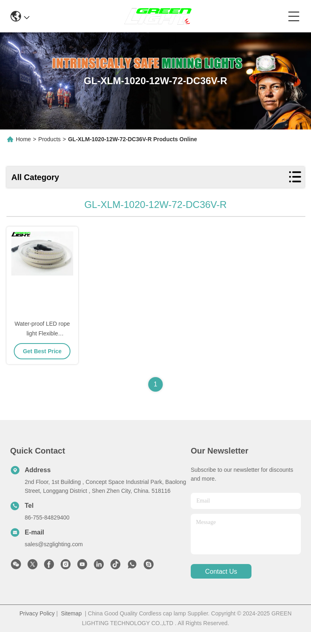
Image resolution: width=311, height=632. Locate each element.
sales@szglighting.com (54, 544)
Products (49, 139)
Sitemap (71, 613)
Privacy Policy (37, 613)
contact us (221, 571)
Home (23, 139)
